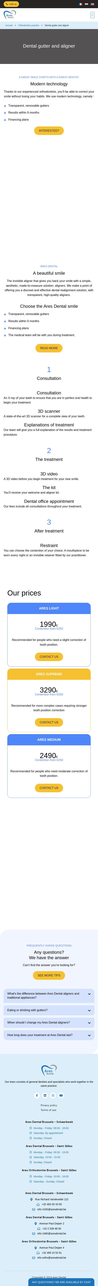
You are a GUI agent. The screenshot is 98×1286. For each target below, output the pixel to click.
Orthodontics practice (28, 25)
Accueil (9, 25)
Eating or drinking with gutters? (27, 1010)
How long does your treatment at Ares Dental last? (40, 1035)
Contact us (49, 656)
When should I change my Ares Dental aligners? (38, 1022)
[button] (92, 15)
